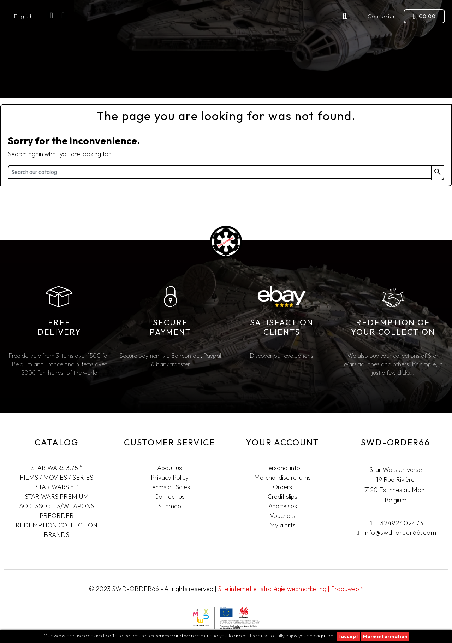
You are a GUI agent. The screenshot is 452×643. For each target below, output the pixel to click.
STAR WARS (27, 83)
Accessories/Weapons (296, 83)
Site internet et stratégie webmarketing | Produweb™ (290, 589)
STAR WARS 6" (139, 83)
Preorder (239, 83)
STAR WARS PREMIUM (191, 83)
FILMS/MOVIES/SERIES (83, 83)
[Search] (226, 172)
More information (385, 636)
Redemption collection (377, 83)
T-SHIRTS (430, 83)
